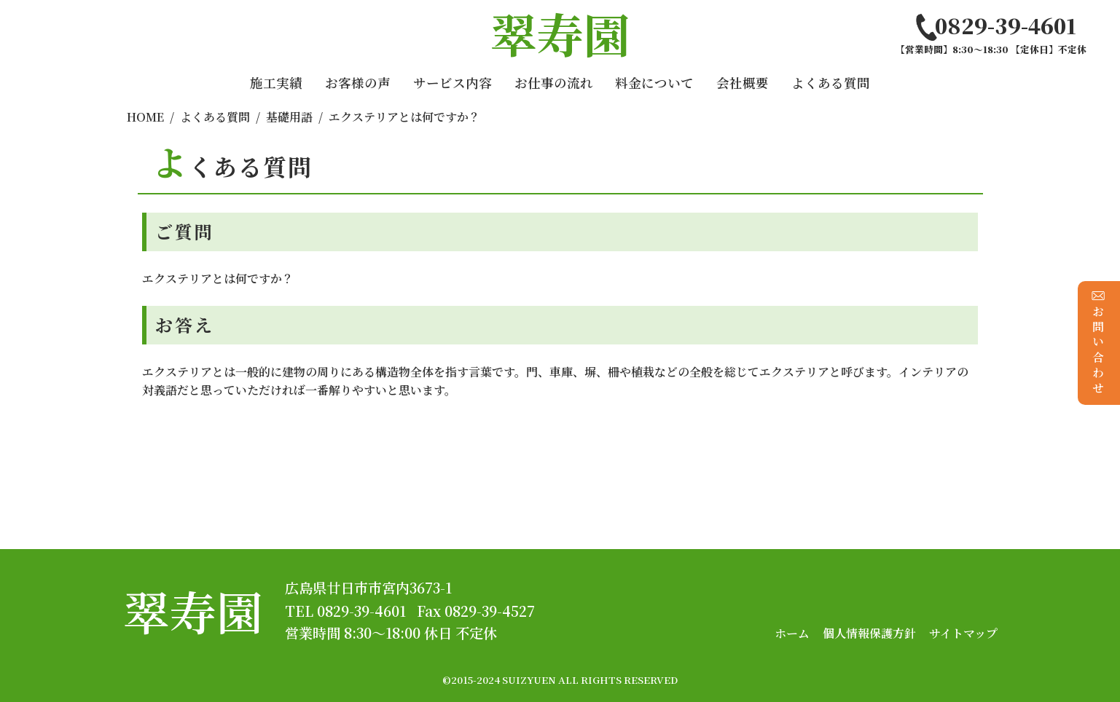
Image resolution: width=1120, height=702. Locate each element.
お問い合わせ (1098, 342)
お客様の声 (358, 83)
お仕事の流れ (553, 83)
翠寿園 (193, 610)
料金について (654, 83)
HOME (145, 117)
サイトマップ (963, 633)
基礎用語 (289, 117)
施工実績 (276, 83)
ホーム (792, 633)
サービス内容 (452, 83)
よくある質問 (830, 83)
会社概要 (742, 83)
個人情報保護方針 (869, 633)
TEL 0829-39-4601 (345, 610)
